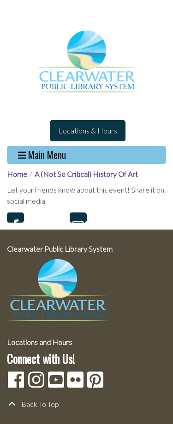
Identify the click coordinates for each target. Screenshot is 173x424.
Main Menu (42, 155)
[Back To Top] (86, 404)
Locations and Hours (39, 342)
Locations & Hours (88, 130)
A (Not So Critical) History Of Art (86, 174)
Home (17, 174)
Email (78, 217)
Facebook (15, 217)
